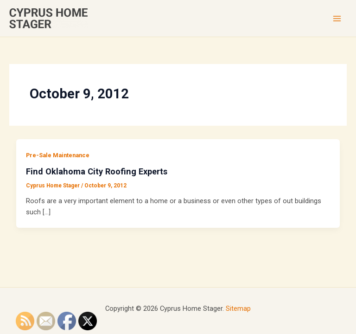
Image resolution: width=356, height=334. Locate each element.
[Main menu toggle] (337, 18)
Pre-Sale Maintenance (57, 155)
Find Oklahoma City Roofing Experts (96, 171)
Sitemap (238, 308)
